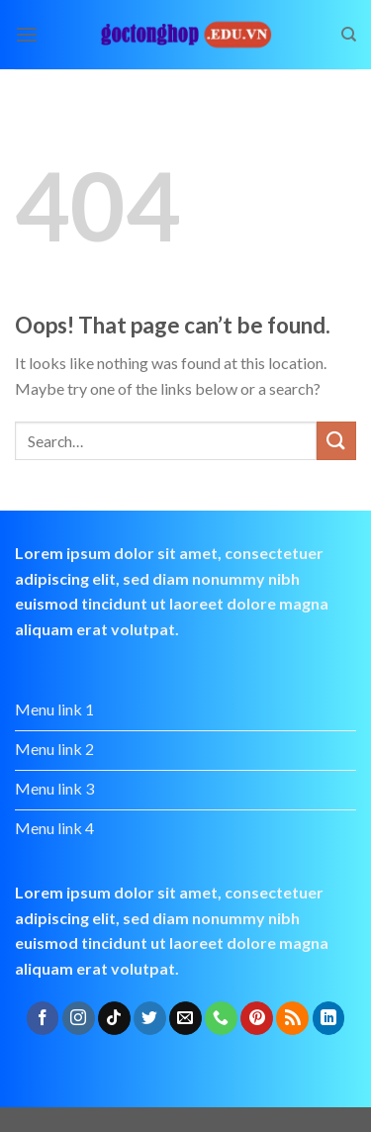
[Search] (348, 34)
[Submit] (336, 441)
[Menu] (27, 34)
